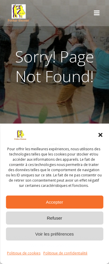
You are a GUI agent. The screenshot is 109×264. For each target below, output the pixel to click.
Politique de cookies (23, 253)
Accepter (54, 202)
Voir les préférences (54, 234)
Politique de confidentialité (65, 253)
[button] (100, 135)
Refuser (54, 218)
